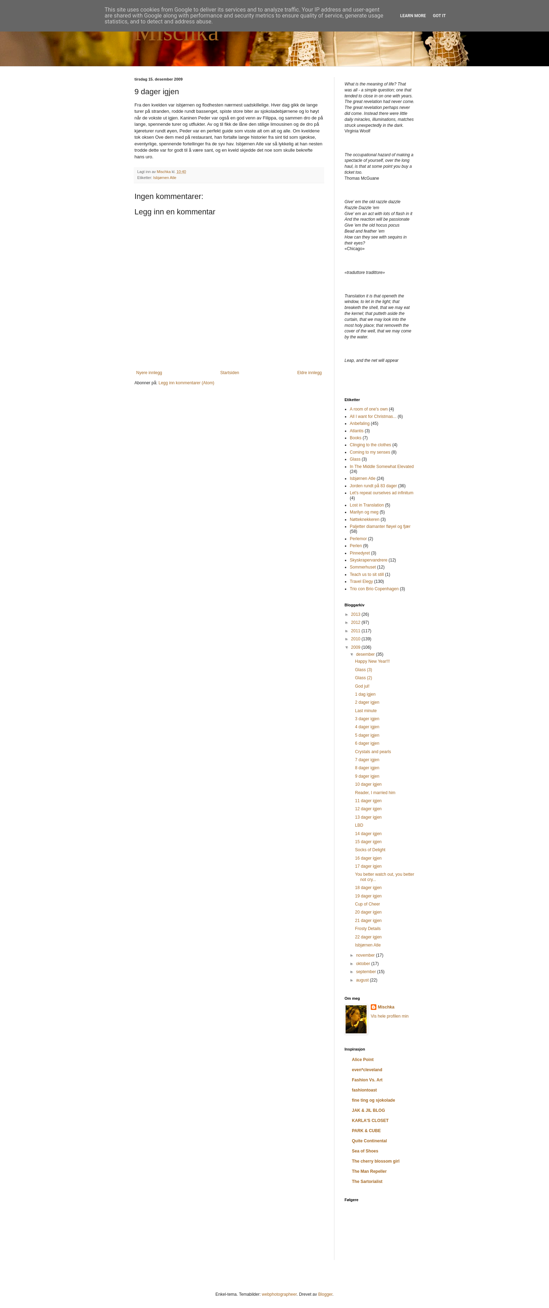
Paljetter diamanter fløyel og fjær (380, 526)
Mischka (176, 32)
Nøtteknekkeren (365, 519)
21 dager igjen (368, 920)
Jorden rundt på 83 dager (373, 485)
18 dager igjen (368, 887)
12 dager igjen (368, 808)
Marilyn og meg (364, 512)
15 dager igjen (368, 841)
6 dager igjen (367, 743)
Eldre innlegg (309, 372)
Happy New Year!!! (372, 661)
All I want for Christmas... (373, 416)
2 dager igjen (367, 702)
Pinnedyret (360, 553)
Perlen (356, 545)
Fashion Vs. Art (367, 1080)
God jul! (362, 686)
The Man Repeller (369, 1171)
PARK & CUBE (366, 1130)
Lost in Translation (367, 505)
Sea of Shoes (365, 1151)
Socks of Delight (370, 849)
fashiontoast (364, 1090)
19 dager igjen (368, 896)
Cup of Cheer (367, 904)
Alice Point (363, 1059)
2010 (356, 638)
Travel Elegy (361, 581)
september (366, 971)
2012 (356, 622)
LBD (359, 825)
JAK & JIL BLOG (368, 1110)
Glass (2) (363, 677)
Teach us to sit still (367, 574)
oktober (363, 963)
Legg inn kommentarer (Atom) (186, 382)
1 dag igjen (365, 694)
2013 (356, 614)
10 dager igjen (368, 784)
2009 (356, 647)
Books (355, 437)
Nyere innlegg (149, 372)
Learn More (413, 15)
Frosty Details (368, 928)
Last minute (366, 710)
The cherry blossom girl (375, 1161)
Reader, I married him (375, 792)
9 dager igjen (367, 776)
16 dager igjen (368, 858)
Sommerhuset (363, 567)
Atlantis (356, 430)
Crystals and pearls (373, 751)
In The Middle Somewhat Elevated (382, 466)
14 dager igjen (368, 833)
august (363, 980)
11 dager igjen (368, 800)
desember (366, 654)
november (366, 955)
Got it (439, 15)
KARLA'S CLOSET (370, 1120)
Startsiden (229, 372)
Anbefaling (360, 423)
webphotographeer (279, 1294)
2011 (356, 630)
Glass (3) (363, 669)
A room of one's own (369, 409)
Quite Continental (369, 1140)
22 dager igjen (368, 937)
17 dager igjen (368, 866)
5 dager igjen (367, 735)
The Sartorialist (367, 1181)
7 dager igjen (367, 759)
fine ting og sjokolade (373, 1100)
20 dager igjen (368, 912)
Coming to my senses (370, 452)
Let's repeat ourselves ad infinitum (382, 492)
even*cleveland (367, 1069)
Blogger (325, 1294)
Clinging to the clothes (370, 444)
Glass (355, 459)
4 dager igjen (367, 726)
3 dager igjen (367, 718)
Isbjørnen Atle (164, 177)
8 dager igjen (367, 767)
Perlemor (358, 538)
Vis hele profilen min (390, 1016)
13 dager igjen (368, 817)
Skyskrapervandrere (368, 560)
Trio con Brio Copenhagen (374, 588)
